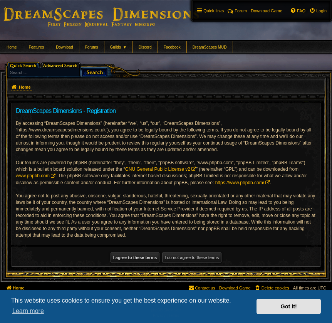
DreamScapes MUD (210, 47)
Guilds (118, 47)
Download (64, 47)
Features (36, 47)
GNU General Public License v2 (157, 169)
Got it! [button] (289, 306)
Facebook (172, 47)
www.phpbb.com (33, 175)
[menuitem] (318, 10)
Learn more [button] (28, 311)
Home (12, 47)
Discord (145, 47)
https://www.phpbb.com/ (239, 182)
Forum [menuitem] (237, 10)
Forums (91, 47)
